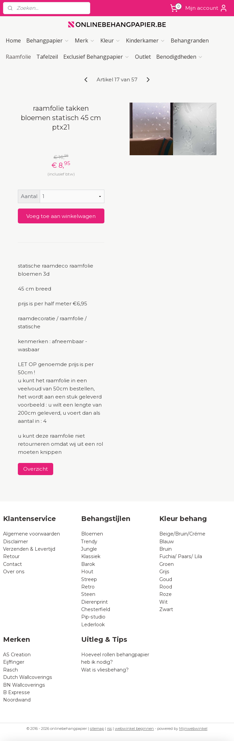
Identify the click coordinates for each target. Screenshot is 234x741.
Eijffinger (13, 662)
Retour (11, 556)
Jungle (89, 549)
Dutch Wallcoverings (27, 677)
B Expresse (16, 692)
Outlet (143, 56)
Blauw (166, 542)
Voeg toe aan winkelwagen (61, 216)
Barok (88, 564)
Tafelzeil (47, 56)
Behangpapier (47, 40)
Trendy (89, 542)
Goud (165, 579)
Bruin (165, 549)
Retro (88, 587)
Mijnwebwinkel (193, 728)
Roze (165, 594)
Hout (87, 572)
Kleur (110, 40)
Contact (12, 564)
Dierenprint (94, 602)
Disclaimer (15, 542)
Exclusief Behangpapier (96, 56)
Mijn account (206, 8)
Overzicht (35, 469)
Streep (89, 579)
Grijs (164, 572)
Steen (88, 594)
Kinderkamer (145, 40)
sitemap (97, 728)
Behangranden (190, 40)
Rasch (10, 670)
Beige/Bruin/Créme (182, 534)
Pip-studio (93, 617)
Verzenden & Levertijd (29, 549)
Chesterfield (96, 609)
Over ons (14, 572)
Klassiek (90, 556)
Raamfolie (18, 56)
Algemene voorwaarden (31, 534)
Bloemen (92, 534)
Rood (165, 587)
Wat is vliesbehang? (105, 670)
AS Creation (17, 655)
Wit (163, 602)
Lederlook (93, 625)
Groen (166, 564)
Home (13, 40)
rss (109, 728)
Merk (85, 40)
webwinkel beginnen (134, 728)
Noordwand (17, 700)
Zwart (166, 609)
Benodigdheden (179, 56)
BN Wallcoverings (24, 685)
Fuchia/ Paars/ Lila (180, 556)
